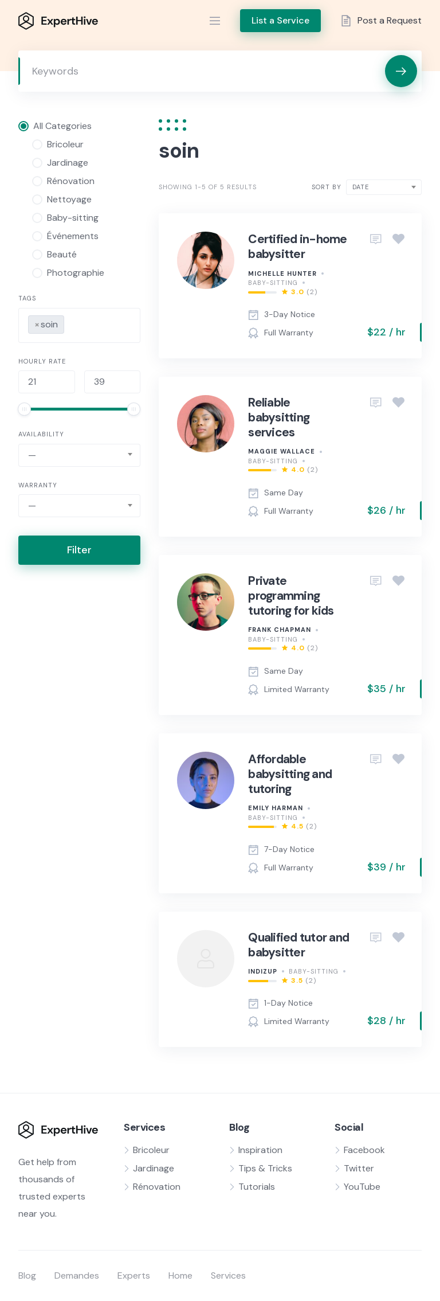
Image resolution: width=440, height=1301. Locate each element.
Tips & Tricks (265, 1168)
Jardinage (153, 1168)
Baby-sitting (273, 283)
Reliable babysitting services (278, 417)
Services (228, 1275)
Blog (27, 1275)
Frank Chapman (279, 630)
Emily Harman (275, 808)
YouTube (362, 1187)
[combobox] (79, 325)
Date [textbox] (360, 187)
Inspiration (260, 1150)
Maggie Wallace (281, 451)
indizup (262, 971)
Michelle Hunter (282, 273)
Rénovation (156, 1187)
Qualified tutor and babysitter (298, 944)
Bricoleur (151, 1150)
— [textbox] (32, 455)
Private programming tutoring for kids (290, 596)
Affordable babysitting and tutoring (290, 774)
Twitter (359, 1168)
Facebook (364, 1150)
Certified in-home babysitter (297, 246)
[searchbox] (70, 322)
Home (180, 1275)
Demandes (76, 1275)
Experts (133, 1275)
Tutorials (256, 1187)
